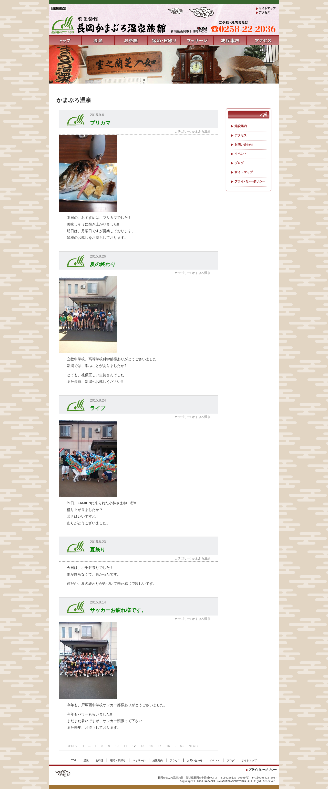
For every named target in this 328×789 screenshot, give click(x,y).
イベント (240, 154)
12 (134, 746)
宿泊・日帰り (118, 760)
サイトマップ (267, 8)
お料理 (99, 760)
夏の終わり (103, 264)
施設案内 (240, 126)
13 (142, 746)
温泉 (86, 760)
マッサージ (139, 760)
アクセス (264, 12)
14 (151, 746)
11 (125, 746)
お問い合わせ (243, 144)
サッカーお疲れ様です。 (118, 610)
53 (181, 746)
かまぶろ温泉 (201, 131)
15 (159, 746)
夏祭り (97, 549)
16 (168, 746)
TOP (73, 760)
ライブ (97, 408)
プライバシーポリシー (249, 181)
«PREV (72, 746)
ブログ (239, 163)
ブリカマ (100, 123)
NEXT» (194, 746)
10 (116, 746)
